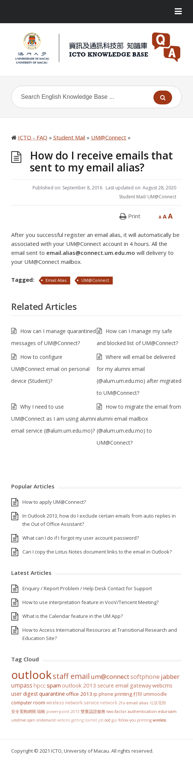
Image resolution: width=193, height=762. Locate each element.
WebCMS (162, 685)
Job (100, 720)
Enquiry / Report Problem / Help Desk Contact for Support (87, 588)
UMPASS (21, 685)
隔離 (41, 711)
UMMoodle (155, 694)
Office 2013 (79, 694)
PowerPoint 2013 (63, 711)
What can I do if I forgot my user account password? (80, 537)
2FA (121, 702)
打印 (137, 694)
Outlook (31, 674)
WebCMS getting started (77, 720)
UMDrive (18, 720)
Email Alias (56, 280)
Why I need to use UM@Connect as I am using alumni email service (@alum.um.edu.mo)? (53, 418)
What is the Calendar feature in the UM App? (72, 616)
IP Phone (103, 694)
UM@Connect (161, 196)
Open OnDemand (41, 720)
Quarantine (52, 693)
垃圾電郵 (158, 702)
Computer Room (28, 702)
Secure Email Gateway (124, 685)
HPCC (40, 685)
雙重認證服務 (93, 711)
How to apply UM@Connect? (54, 502)
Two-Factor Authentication (131, 711)
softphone (145, 677)
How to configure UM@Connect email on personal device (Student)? (50, 368)
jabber (170, 677)
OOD (107, 720)
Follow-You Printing (135, 720)
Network (108, 702)
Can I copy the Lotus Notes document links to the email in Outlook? (97, 551)
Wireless (159, 720)
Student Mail (132, 196)
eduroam (167, 711)
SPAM (54, 685)
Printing (123, 694)
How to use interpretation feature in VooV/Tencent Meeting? (90, 602)
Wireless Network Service (72, 702)
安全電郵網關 (23, 711)
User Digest (24, 693)
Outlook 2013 (79, 685)
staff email (71, 676)
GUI (114, 720)
